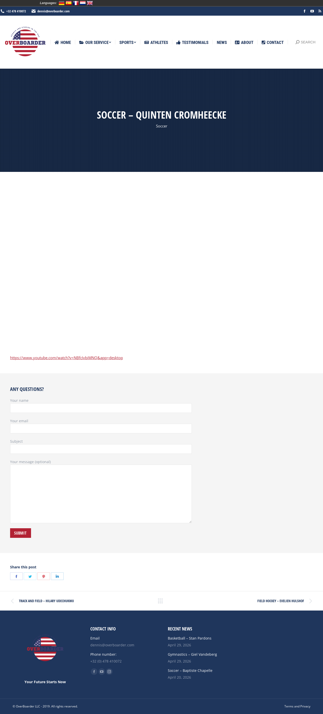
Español (69, 3)
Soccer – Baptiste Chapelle (190, 670)
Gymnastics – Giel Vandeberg (192, 654)
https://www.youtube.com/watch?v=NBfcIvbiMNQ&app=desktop (66, 357)
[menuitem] (62, 42)
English (90, 3)
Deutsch (62, 3)
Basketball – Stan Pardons (189, 638)
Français (76, 3)
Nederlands (83, 3)
